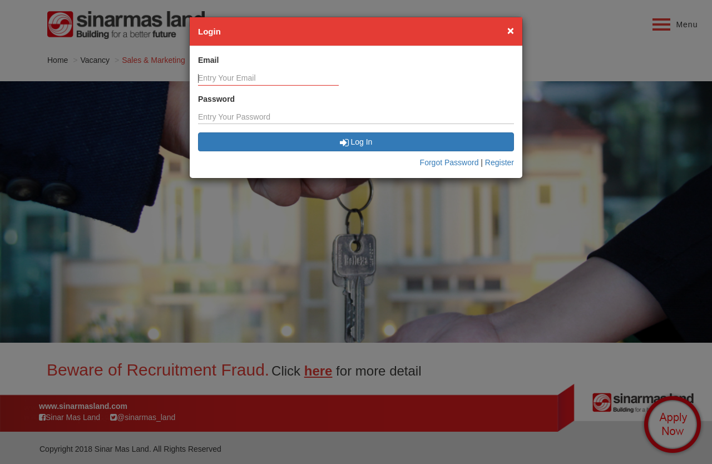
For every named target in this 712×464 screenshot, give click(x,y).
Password (216, 99)
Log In (356, 141)
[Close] (510, 30)
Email (208, 60)
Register (499, 162)
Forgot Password (449, 162)
